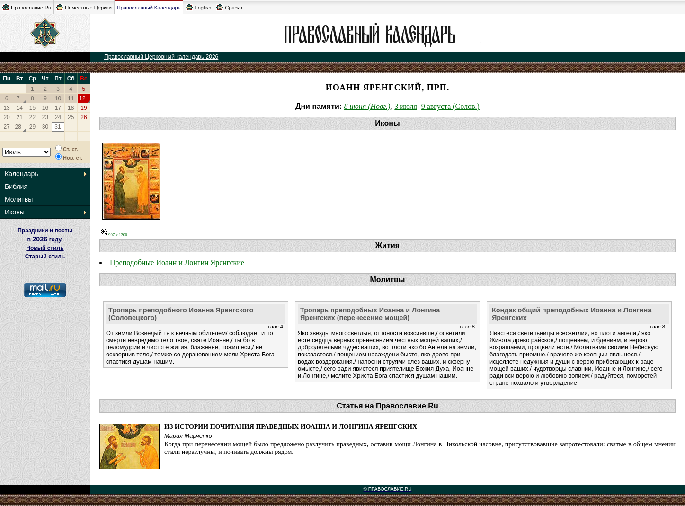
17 (58, 108)
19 (83, 108)
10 (58, 98)
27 (6, 127)
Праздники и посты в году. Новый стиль (45, 239)
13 (6, 108)
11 (71, 98)
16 (45, 108)
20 (6, 117)
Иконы (15, 212)
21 (20, 117)
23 (45, 117)
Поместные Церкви (84, 7)
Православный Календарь (149, 7)
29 (32, 127)
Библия (16, 186)
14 (20, 108)
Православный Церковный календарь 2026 (161, 56)
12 (82, 98)
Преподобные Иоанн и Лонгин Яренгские (177, 262)
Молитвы (19, 199)
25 (71, 117)
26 (83, 117)
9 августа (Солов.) (450, 106)
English (198, 7)
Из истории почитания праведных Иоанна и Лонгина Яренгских (290, 426)
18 (71, 108)
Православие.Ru (26, 7)
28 (18, 127)
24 (58, 117)
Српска (229, 7)
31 (57, 127)
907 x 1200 (114, 234)
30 (45, 127)
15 (32, 108)
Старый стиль (45, 256)
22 (32, 117)
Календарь (21, 174)
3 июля (405, 106)
